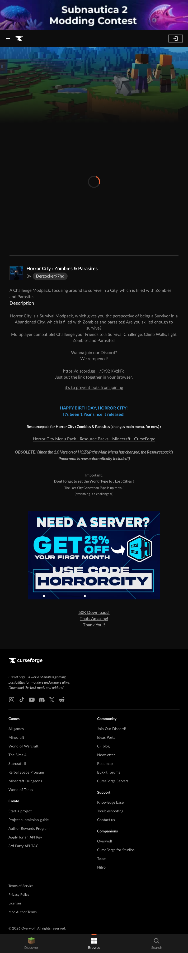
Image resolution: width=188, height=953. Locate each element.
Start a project (20, 811)
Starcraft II (17, 764)
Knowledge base (110, 802)
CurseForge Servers (112, 781)
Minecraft (16, 738)
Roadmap (105, 764)
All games (16, 729)
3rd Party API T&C (23, 846)
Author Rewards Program (29, 829)
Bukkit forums (108, 772)
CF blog (103, 746)
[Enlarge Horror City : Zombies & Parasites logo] (16, 273)
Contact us (106, 820)
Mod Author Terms (22, 912)
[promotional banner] (94, 15)
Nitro (101, 867)
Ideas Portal (106, 738)
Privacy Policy (18, 895)
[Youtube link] (32, 700)
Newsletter (106, 755)
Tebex (101, 859)
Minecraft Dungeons (25, 781)
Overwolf (104, 841)
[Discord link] (42, 700)
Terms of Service (21, 886)
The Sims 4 (17, 755)
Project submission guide (28, 820)
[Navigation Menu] (8, 38)
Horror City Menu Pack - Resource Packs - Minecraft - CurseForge (94, 439)
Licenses (14, 903)
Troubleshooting (110, 811)
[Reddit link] (62, 700)
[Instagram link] (11, 700)
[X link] (52, 700)
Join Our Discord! (111, 729)
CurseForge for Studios (115, 850)
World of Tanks (20, 790)
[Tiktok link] (21, 700)
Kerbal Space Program (26, 772)
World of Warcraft (23, 746)
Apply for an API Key (25, 837)
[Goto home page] (19, 38)
